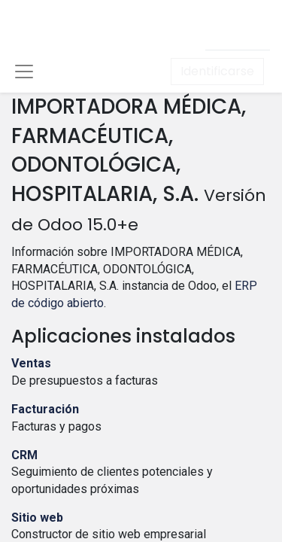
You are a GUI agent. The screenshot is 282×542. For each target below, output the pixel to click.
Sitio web (37, 517)
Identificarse (217, 71)
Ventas (31, 363)
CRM (24, 455)
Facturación (45, 409)
